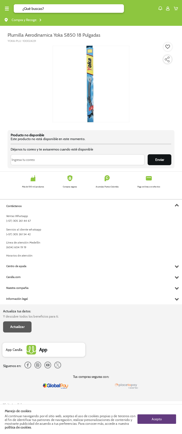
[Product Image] (91, 84)
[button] (160, 8)
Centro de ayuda (16, 266)
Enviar (159, 160)
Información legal (17, 299)
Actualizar (17, 327)
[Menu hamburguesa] (7, 8)
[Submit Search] (18, 8)
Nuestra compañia (17, 288)
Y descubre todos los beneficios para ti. (31, 316)
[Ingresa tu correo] (78, 159)
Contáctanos (14, 206)
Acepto (157, 419)
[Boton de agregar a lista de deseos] (167, 47)
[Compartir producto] (167, 59)
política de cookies (18, 427)
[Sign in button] (168, 8)
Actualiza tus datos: (17, 311)
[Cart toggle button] (177, 8)
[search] (73, 8)
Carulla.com (13, 277)
